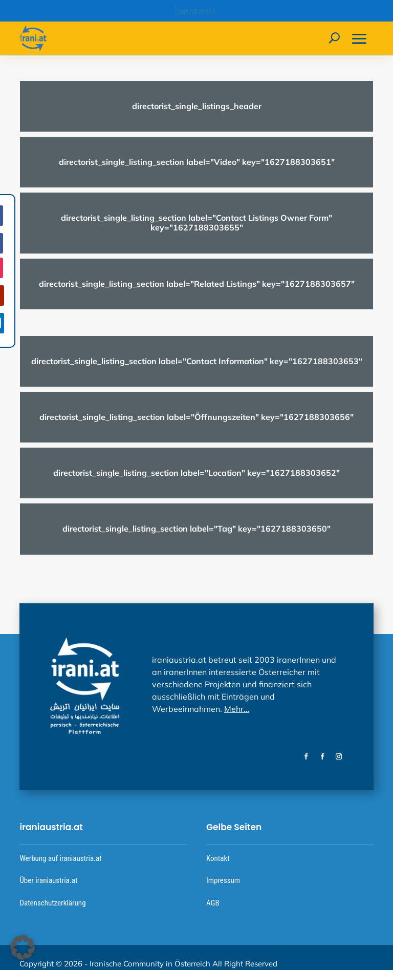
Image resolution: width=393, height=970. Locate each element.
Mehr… (236, 709)
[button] (22, 947)
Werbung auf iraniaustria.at (60, 858)
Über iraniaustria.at (48, 880)
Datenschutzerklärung (52, 903)
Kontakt (218, 858)
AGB (213, 903)
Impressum (223, 880)
